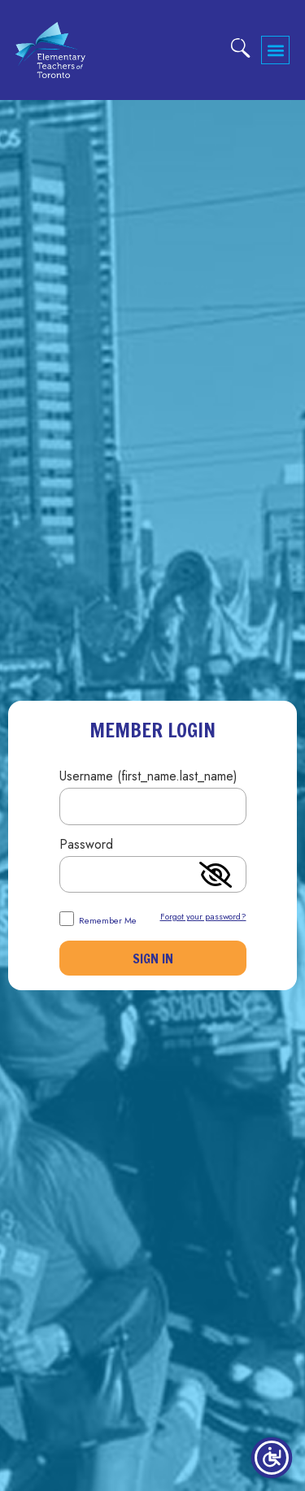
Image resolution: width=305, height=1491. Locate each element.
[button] (275, 50)
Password (86, 846)
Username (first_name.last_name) (148, 777)
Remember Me (98, 918)
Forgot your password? (203, 916)
